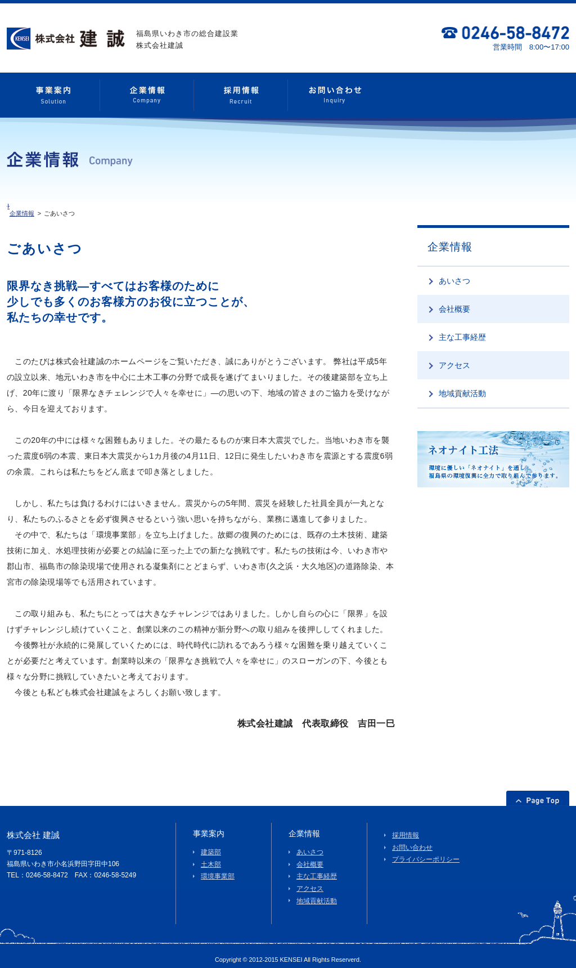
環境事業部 (218, 869)
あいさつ (454, 273)
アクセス (454, 357)
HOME (26, 206)
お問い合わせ (412, 840)
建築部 (211, 845)
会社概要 (454, 301)
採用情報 (405, 828)
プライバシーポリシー (426, 853)
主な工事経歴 (462, 329)
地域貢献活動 (462, 386)
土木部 (211, 857)
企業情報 (58, 206)
